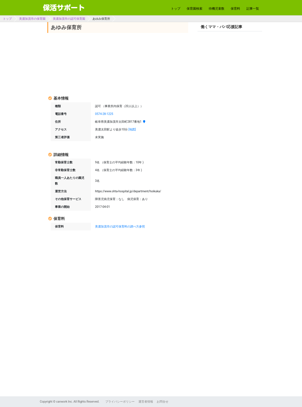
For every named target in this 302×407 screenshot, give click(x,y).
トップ (175, 8)
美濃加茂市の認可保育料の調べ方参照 (120, 226)
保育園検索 (194, 8)
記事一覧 (252, 8)
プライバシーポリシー (120, 401)
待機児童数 (216, 8)
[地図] (132, 129)
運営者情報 (145, 401)
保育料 (235, 8)
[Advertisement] (117, 64)
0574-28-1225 (104, 114)
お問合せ (162, 401)
